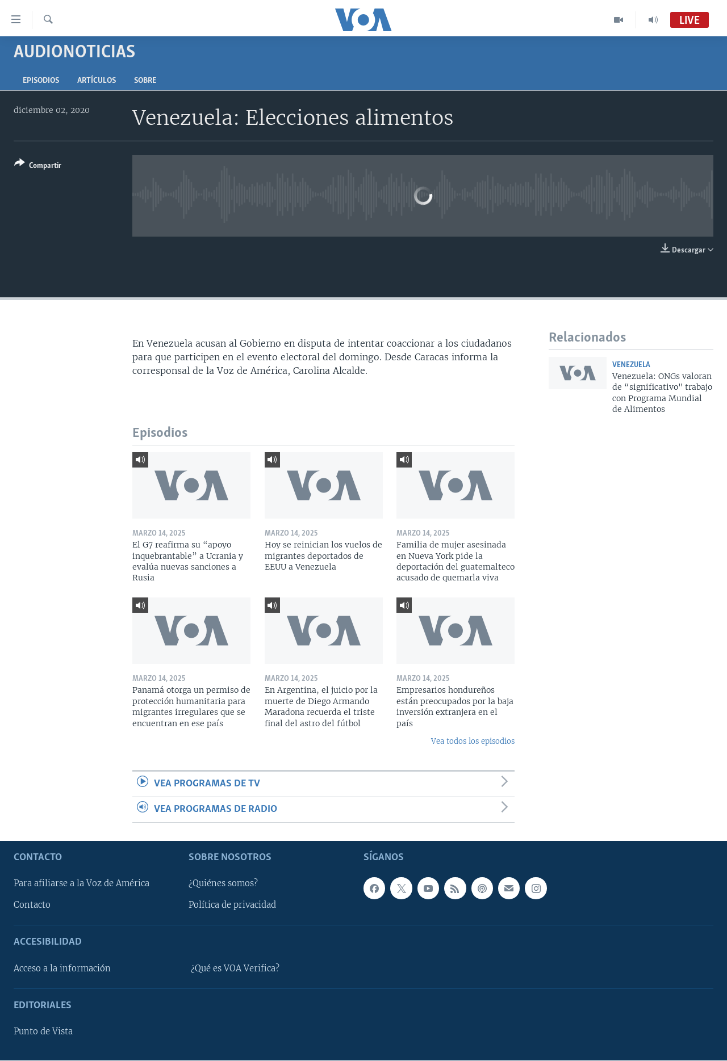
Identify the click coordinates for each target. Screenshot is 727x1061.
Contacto (32, 905)
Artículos (96, 81)
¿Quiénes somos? (223, 884)
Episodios (41, 81)
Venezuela (631, 365)
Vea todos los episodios (473, 741)
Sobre (145, 81)
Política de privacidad (232, 905)
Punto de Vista (43, 1032)
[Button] (37, 166)
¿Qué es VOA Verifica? (235, 968)
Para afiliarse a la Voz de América (81, 884)
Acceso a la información (62, 968)
